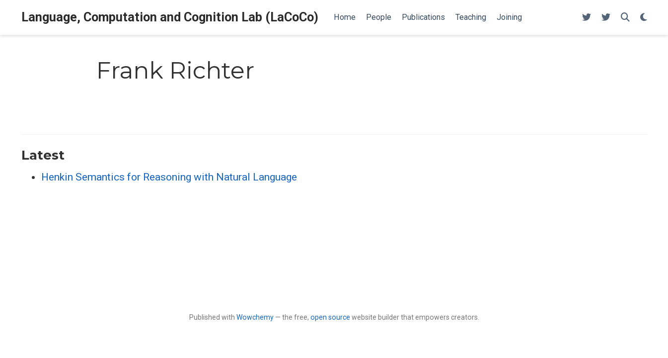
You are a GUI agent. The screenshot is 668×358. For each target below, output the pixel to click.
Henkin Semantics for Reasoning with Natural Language (169, 177)
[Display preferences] (643, 17)
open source (330, 317)
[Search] (625, 17)
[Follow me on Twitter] (586, 17)
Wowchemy (255, 317)
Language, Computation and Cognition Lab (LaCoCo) (169, 17)
